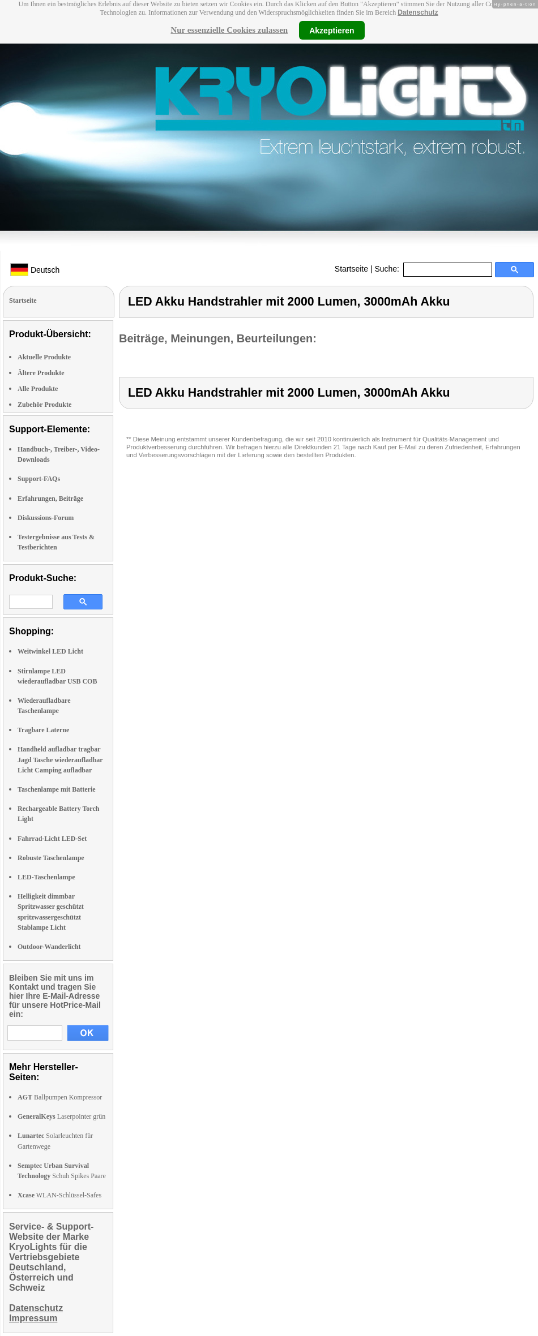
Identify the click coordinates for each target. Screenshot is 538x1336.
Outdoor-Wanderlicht (49, 947)
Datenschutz (418, 12)
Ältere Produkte (41, 373)
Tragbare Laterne (43, 730)
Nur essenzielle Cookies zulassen (229, 30)
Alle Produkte (38, 389)
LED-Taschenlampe (46, 877)
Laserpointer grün (61, 1116)
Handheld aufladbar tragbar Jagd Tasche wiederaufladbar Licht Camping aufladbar (60, 759)
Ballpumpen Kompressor (60, 1097)
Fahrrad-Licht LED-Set (52, 839)
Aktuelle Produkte (44, 357)
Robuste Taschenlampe (51, 858)
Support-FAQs (39, 479)
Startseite (351, 268)
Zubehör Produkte (44, 405)
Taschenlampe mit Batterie (57, 789)
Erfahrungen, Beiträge (50, 498)
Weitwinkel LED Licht (50, 651)
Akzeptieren (331, 30)
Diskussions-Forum (46, 518)
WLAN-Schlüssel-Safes (59, 1195)
